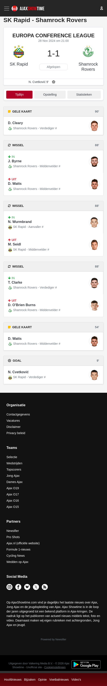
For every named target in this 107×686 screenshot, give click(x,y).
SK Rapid (19, 64)
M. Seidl (14, 244)
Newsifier (12, 531)
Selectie (11, 457)
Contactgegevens (18, 414)
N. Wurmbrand (20, 222)
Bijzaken (30, 679)
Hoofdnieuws (13, 679)
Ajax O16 (12, 500)
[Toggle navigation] (7, 9)
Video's (76, 679)
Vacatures (13, 420)
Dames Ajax (14, 482)
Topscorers (13, 469)
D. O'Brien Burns (22, 305)
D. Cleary (15, 123)
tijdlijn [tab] (19, 94)
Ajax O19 (12, 488)
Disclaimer (13, 427)
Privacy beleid (15, 433)
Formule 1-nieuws (18, 549)
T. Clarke (15, 282)
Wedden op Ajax (17, 562)
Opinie (42, 679)
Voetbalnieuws (59, 679)
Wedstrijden (14, 463)
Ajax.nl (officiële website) (23, 543)
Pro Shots (13, 537)
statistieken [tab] (84, 94)
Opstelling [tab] (50, 94)
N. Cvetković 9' (39, 82)
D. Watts (15, 183)
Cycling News (15, 555)
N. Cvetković (18, 372)
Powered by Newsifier (53, 639)
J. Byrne (15, 161)
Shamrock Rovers (88, 67)
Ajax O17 (12, 494)
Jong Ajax (13, 475)
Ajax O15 (12, 506)
